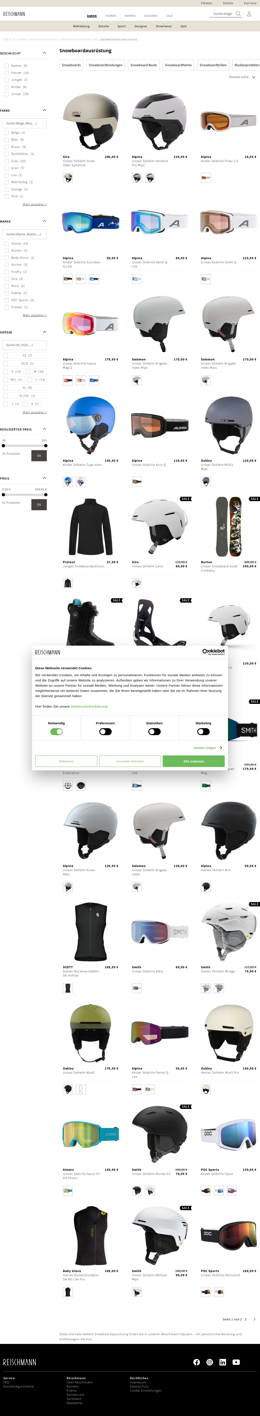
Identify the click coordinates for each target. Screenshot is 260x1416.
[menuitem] (92, 16)
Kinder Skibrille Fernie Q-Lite (150, 1074)
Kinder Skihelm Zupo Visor (82, 465)
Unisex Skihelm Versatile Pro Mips (150, 163)
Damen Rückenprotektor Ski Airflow (81, 973)
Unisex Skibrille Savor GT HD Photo (81, 1176)
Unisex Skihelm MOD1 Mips (217, 467)
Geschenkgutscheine (18, 1386)
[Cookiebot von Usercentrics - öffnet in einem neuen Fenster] (206, 652)
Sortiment (74, 1399)
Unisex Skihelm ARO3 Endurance (79, 771)
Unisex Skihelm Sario (147, 566)
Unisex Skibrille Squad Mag (217, 771)
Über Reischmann (80, 1382)
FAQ (6, 1382)
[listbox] (90, 179)
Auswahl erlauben (130, 761)
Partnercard (75, 1394)
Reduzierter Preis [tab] (16, 429)
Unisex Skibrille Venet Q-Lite (150, 264)
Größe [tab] (6, 332)
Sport (22, 40)
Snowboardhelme (178, 65)
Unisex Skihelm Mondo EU (151, 1174)
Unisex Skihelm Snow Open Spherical (79, 163)
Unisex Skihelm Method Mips (149, 1277)
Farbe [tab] (5, 110)
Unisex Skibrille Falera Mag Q (79, 365)
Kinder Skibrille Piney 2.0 (219, 161)
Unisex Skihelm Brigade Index (149, 872)
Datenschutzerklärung (89, 706)
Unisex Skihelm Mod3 (79, 1072)
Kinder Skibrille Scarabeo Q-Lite (82, 264)
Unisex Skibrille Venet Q (218, 262)
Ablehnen (66, 761)
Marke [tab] (5, 221)
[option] (68, 178)
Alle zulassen (193, 761)
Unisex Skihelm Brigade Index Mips (149, 365)
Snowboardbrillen (213, 65)
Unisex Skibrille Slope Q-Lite (150, 771)
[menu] (130, 16)
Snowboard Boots (143, 65)
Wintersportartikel (44, 40)
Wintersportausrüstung (79, 40)
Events (72, 1390)
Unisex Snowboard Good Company (219, 568)
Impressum (138, 1382)
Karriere (72, 1386)
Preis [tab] (4, 478)
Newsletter (75, 1403)
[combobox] (226, 13)
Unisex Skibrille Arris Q (149, 465)
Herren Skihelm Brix (216, 870)
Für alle (9, 40)
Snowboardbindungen (105, 65)
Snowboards (71, 65)
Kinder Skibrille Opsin (217, 1174)
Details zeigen (205, 748)
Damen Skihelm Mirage (218, 971)
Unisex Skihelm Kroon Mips (79, 872)
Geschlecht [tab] (10, 53)
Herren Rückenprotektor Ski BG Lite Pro (81, 1277)
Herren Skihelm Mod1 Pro (220, 1072)
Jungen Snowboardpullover (83, 566)
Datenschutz (139, 1386)
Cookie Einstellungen (146, 1390)
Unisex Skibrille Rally (147, 971)
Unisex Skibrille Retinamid (220, 1275)
